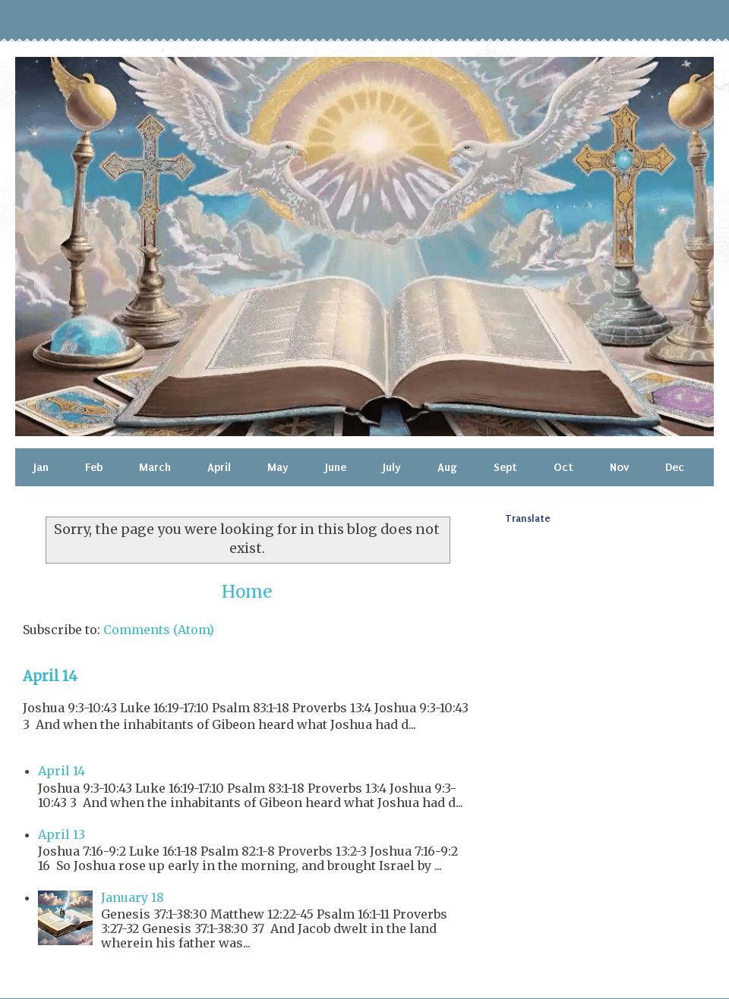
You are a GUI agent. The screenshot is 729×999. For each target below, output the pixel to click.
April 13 (61, 834)
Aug (447, 467)
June (335, 467)
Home (247, 591)
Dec (674, 467)
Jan (41, 467)
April (219, 467)
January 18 (132, 897)
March (155, 467)
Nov (619, 467)
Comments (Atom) (158, 629)
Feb (94, 467)
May (278, 467)
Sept (505, 467)
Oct (563, 467)
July (392, 467)
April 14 (50, 676)
